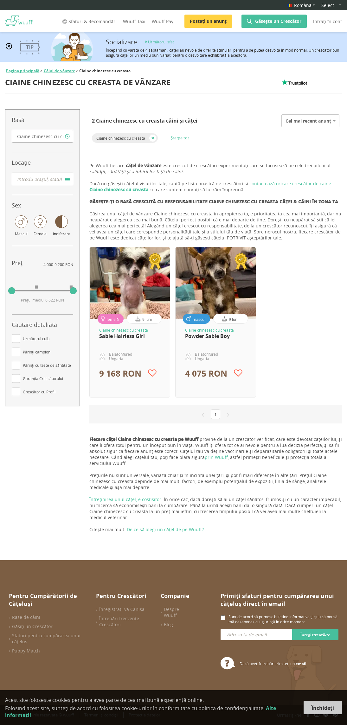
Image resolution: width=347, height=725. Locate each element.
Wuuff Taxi (134, 21)
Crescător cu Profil (39, 391)
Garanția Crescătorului (43, 378)
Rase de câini (26, 617)
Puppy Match (26, 651)
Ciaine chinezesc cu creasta (120, 138)
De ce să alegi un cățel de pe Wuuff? (165, 529)
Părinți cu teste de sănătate (47, 365)
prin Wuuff (216, 457)
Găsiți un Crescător (32, 626)
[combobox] (42, 136)
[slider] (11, 290)
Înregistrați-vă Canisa (122, 609)
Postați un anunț (208, 21)
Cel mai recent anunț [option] (308, 121)
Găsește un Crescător (278, 21)
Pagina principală (22, 70)
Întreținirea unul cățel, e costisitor (125, 499)
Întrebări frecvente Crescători (119, 621)
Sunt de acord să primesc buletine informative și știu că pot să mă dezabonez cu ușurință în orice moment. (282, 619)
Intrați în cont (327, 21)
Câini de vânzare (59, 70)
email (301, 663)
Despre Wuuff (171, 612)
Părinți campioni (37, 351)
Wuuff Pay (162, 21)
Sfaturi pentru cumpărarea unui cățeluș (46, 639)
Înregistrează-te (315, 635)
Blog (168, 624)
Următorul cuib (36, 338)
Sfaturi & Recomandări (89, 21)
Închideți (323, 707)
